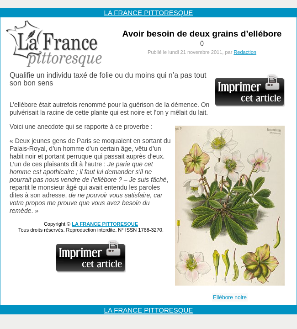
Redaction (244, 52)
